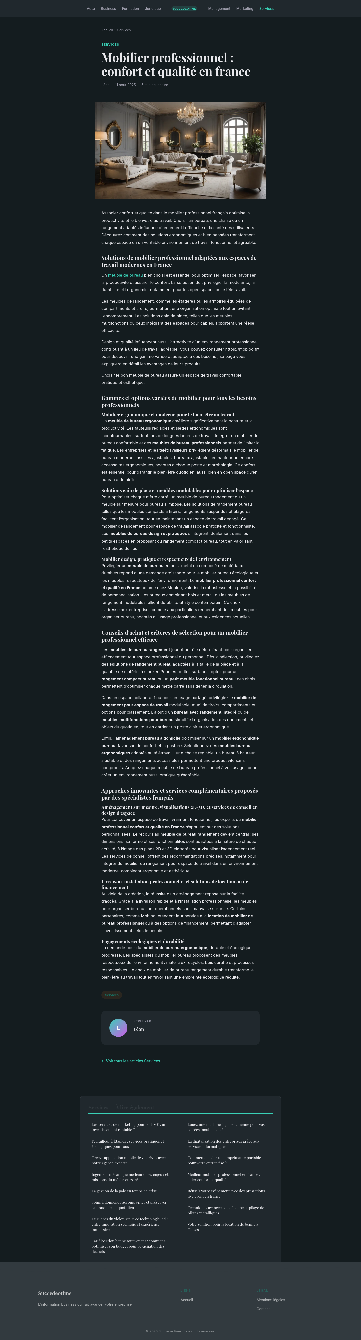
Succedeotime (55, 1292)
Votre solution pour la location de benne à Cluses (223, 1227)
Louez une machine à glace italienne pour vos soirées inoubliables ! (226, 1127)
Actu (91, 8)
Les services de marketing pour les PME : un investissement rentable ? (129, 1127)
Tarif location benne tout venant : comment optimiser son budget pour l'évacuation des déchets (128, 1246)
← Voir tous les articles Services (130, 1061)
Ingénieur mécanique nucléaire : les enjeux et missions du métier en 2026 (130, 1177)
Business (108, 8)
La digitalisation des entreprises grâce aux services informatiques (223, 1144)
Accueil (107, 30)
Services (266, 8)
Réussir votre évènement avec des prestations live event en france (226, 1193)
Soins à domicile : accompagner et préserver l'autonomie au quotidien (129, 1205)
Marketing (244, 8)
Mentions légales (271, 1300)
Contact (263, 1309)
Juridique (153, 8)
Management (219, 8)
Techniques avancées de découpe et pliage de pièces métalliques (226, 1210)
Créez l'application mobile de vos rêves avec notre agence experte (129, 1160)
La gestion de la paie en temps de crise (124, 1190)
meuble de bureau (125, 275)
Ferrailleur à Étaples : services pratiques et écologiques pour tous (128, 1144)
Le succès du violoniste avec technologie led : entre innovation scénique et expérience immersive (130, 1224)
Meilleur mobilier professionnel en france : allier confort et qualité (224, 1177)
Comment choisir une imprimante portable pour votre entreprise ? (224, 1160)
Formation (130, 8)
